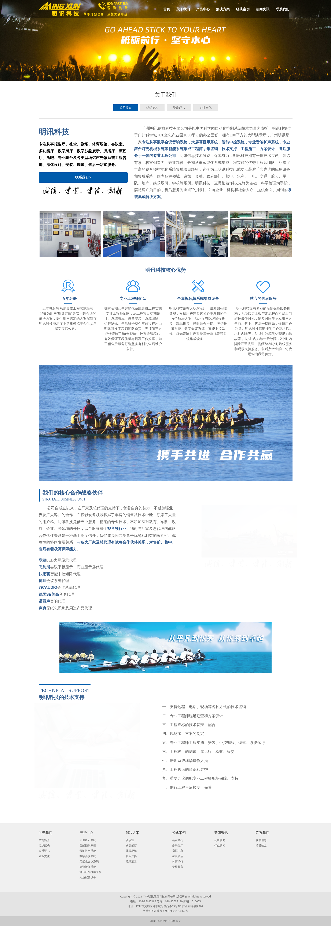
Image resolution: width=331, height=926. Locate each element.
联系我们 (282, 9)
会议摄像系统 (88, 867)
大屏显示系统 (88, 840)
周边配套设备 (88, 877)
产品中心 (203, 9)
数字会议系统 (88, 856)
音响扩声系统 (88, 851)
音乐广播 (131, 856)
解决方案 (223, 9)
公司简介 (126, 108)
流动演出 (131, 861)
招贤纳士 (261, 845)
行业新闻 (219, 845)
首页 (166, 9)
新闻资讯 (262, 9)
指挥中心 (177, 851)
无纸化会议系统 (89, 861)
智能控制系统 (88, 845)
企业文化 (206, 108)
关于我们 (183, 9)
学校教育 (177, 867)
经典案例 (243, 9)
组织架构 (152, 108)
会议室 (130, 840)
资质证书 (179, 108)
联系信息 (261, 840)
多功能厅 (131, 845)
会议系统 (177, 840)
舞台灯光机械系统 (91, 872)
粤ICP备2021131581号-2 (165, 921)
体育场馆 (131, 851)
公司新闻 (219, 840)
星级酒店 (177, 856)
